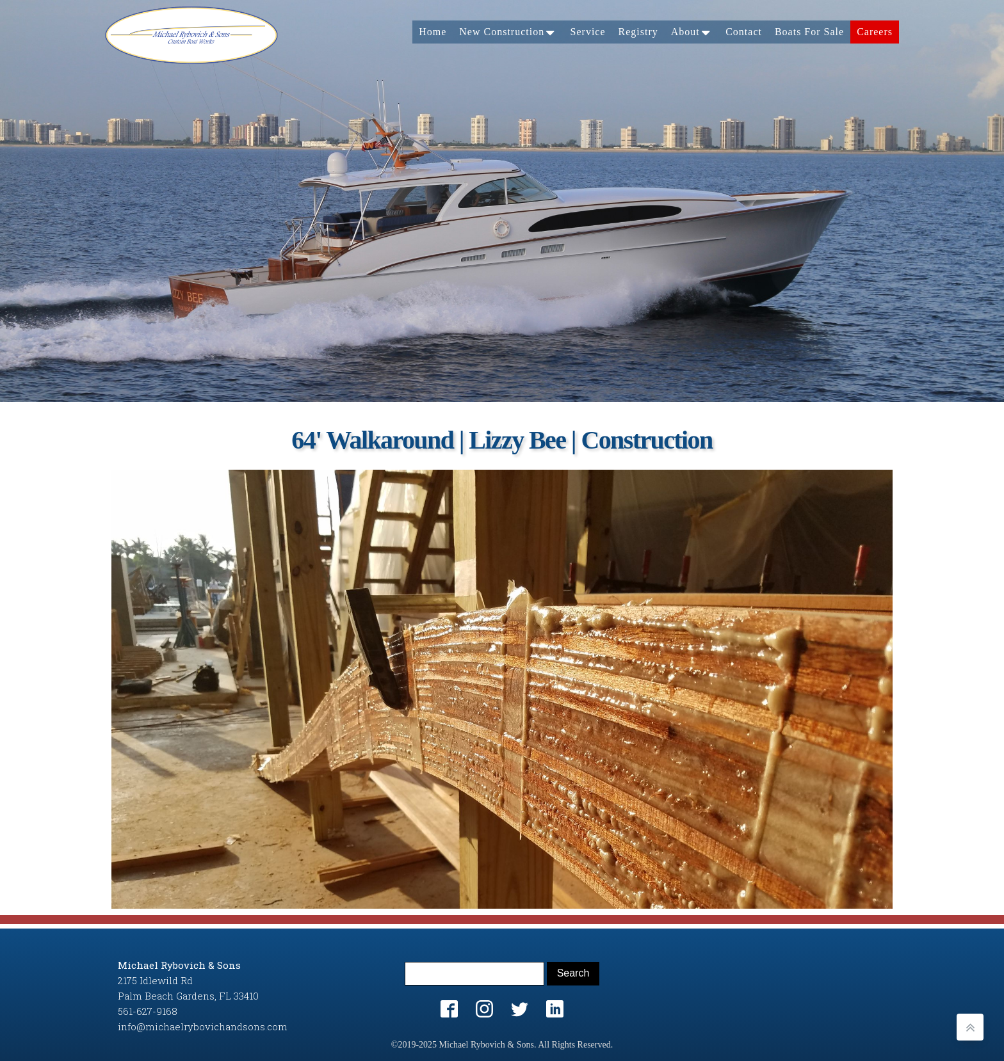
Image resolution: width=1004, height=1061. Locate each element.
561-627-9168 (147, 1011)
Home (432, 31)
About (692, 32)
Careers (875, 31)
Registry (638, 31)
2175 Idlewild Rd (155, 980)
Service (588, 31)
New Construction (508, 32)
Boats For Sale (809, 31)
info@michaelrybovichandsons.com (202, 1026)
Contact (743, 31)
